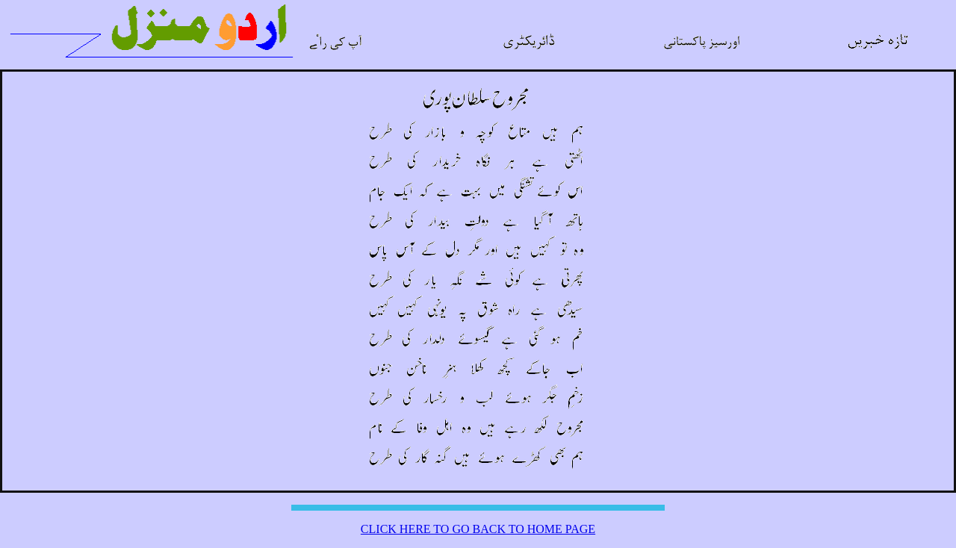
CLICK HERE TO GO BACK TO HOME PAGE (478, 529)
